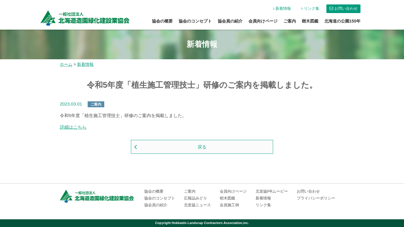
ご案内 (289, 21)
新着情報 (283, 8)
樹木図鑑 (310, 21)
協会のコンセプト (195, 21)
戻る (202, 146)
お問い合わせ (345, 8)
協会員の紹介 (230, 21)
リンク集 (311, 8)
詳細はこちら (73, 127)
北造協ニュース (197, 205)
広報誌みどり (195, 198)
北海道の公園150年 (342, 21)
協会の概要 (162, 21)
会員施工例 (229, 205)
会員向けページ (263, 21)
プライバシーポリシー (316, 198)
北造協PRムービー (272, 191)
